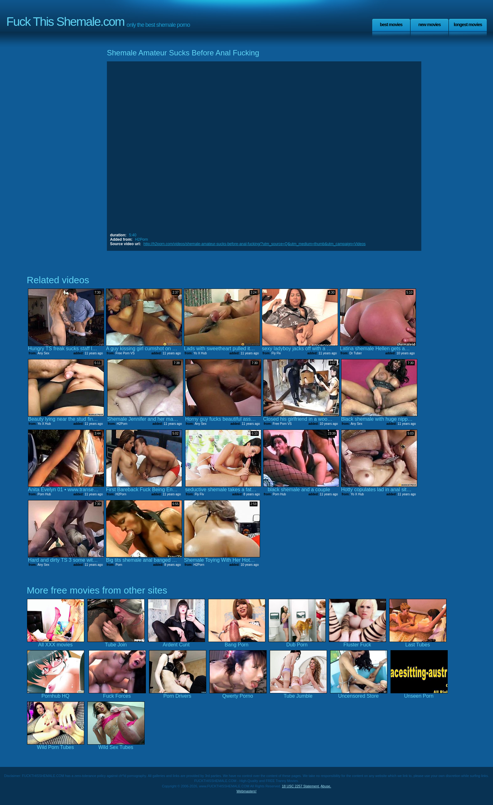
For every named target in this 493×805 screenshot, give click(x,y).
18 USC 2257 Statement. (301, 786)
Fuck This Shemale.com (65, 21)
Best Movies (391, 24)
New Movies (429, 24)
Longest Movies (468, 24)
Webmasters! (246, 791)
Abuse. (325, 786)
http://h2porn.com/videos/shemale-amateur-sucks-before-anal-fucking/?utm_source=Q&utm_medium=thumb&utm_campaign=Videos (254, 244)
